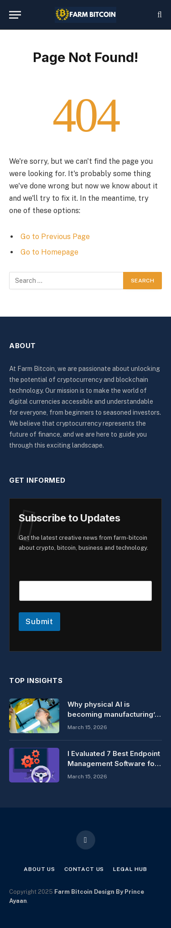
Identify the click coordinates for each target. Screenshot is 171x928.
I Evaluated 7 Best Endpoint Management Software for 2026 (113, 763)
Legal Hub (130, 869)
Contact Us (84, 869)
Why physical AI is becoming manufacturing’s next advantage (113, 714)
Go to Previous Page (55, 236)
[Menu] (15, 15)
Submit (39, 621)
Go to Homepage (49, 252)
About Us (39, 869)
